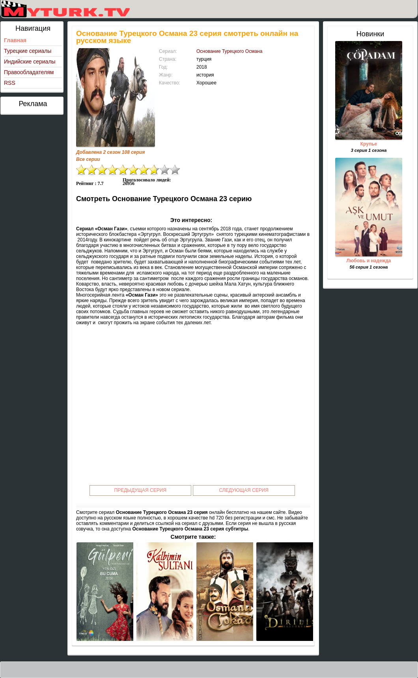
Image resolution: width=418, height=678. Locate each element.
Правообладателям (29, 72)
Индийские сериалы (30, 61)
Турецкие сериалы (27, 51)
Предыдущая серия (140, 490)
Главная (15, 40)
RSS (9, 83)
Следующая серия (244, 490)
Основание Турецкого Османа (229, 51)
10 (175, 169)
